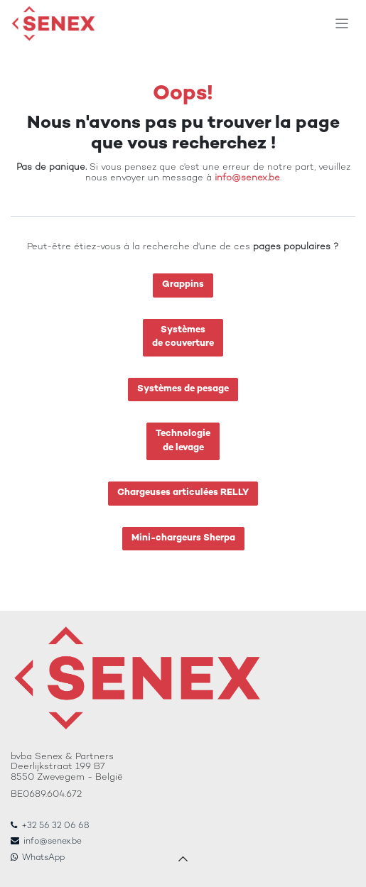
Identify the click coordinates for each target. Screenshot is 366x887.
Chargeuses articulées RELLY (183, 493)
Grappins (183, 285)
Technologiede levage (183, 441)
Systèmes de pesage (183, 389)
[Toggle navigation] (342, 24)
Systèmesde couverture (183, 337)
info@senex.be (247, 178)
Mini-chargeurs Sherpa (183, 538)
